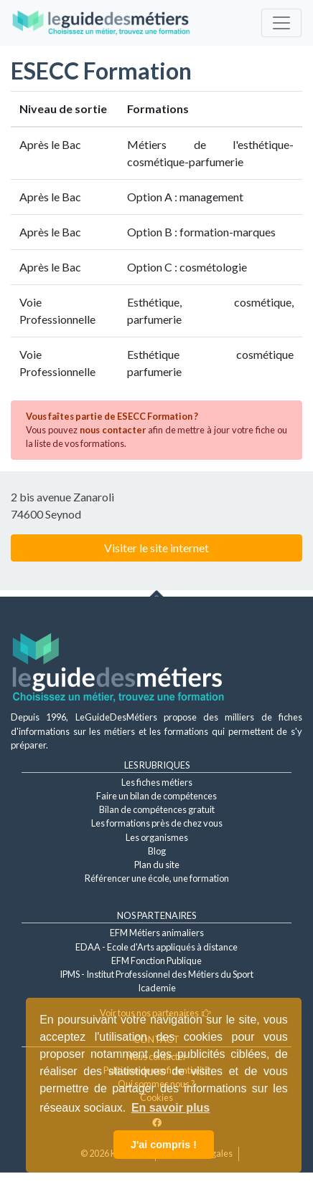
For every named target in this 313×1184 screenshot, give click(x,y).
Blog (157, 851)
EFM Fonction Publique (156, 960)
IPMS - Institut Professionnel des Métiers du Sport (156, 974)
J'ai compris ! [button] (164, 1144)
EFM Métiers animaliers (157, 932)
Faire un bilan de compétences (156, 796)
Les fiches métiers (156, 782)
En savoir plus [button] (170, 1108)
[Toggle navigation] (281, 23)
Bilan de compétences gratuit (157, 809)
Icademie (157, 987)
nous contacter (113, 429)
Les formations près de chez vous (157, 823)
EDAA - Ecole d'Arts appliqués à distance (156, 947)
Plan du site (156, 864)
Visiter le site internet (156, 547)
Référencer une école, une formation (157, 878)
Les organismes (157, 837)
